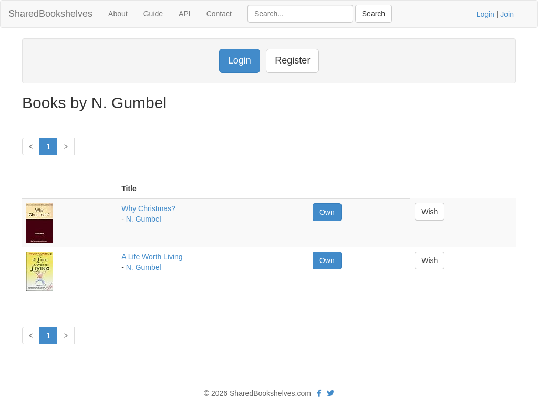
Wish (429, 211)
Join (507, 14)
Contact (219, 13)
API (185, 13)
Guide (153, 13)
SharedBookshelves (50, 13)
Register (292, 60)
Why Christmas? (148, 208)
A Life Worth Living (151, 257)
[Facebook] (319, 393)
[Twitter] (330, 393)
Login (485, 14)
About (118, 13)
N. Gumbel (143, 219)
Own (327, 212)
